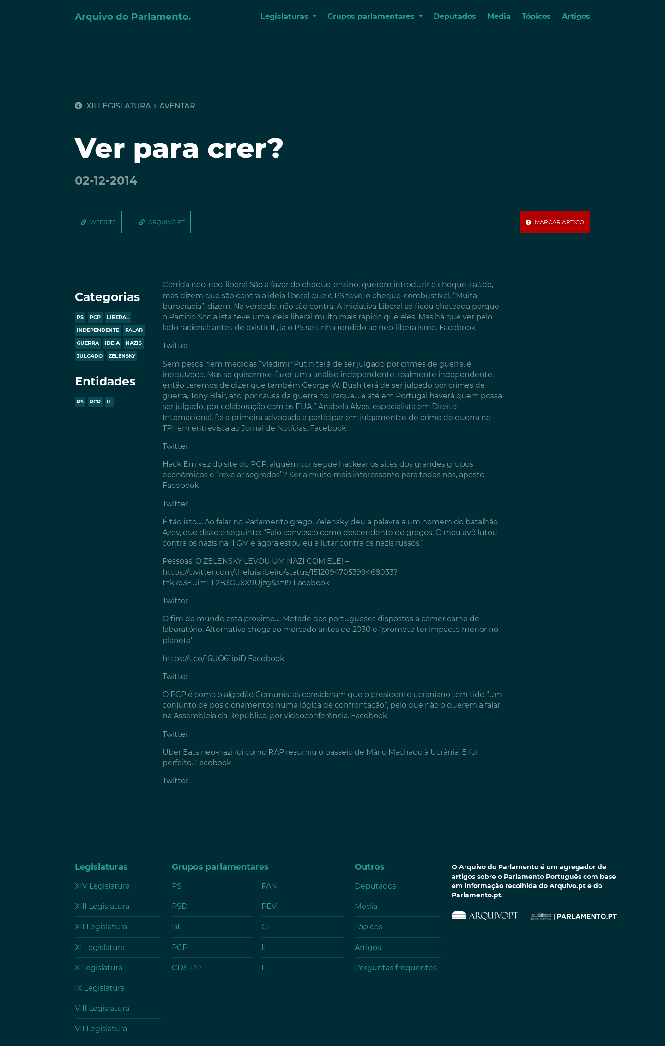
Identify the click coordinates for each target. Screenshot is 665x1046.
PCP (95, 401)
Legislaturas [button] (285, 16)
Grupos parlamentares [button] (372, 16)
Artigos (576, 16)
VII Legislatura (101, 1028)
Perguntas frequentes (396, 967)
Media (499, 16)
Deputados (455, 16)
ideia (112, 343)
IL (109, 401)
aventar (177, 106)
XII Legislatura (113, 106)
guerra (88, 343)
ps (80, 317)
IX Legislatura (100, 988)
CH (267, 926)
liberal (118, 317)
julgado (90, 356)
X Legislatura (98, 967)
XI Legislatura (100, 947)
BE (177, 926)
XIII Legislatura (102, 906)
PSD (179, 906)
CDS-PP (186, 967)
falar (134, 330)
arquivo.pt (166, 222)
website (103, 222)
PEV (269, 906)
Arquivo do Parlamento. (133, 16)
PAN (269, 886)
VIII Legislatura (102, 1008)
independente (98, 330)
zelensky (122, 356)
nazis (134, 343)
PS (80, 401)
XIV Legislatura (102, 886)
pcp (95, 317)
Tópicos (536, 16)
